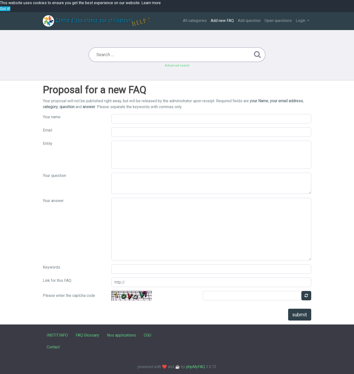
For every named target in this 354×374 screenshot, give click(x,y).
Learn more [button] (151, 2)
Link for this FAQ (57, 280)
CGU (147, 335)
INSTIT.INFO (57, 335)
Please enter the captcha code (69, 295)
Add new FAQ (222, 20)
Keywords (51, 267)
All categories (195, 20)
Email (47, 130)
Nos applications (121, 335)
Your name (51, 117)
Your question (54, 175)
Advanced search (177, 65)
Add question (249, 20)
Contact (53, 347)
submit (299, 315)
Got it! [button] (5, 8)
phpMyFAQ (195, 366)
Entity (47, 143)
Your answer (53, 200)
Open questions (278, 20)
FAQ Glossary (87, 335)
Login (301, 20)
